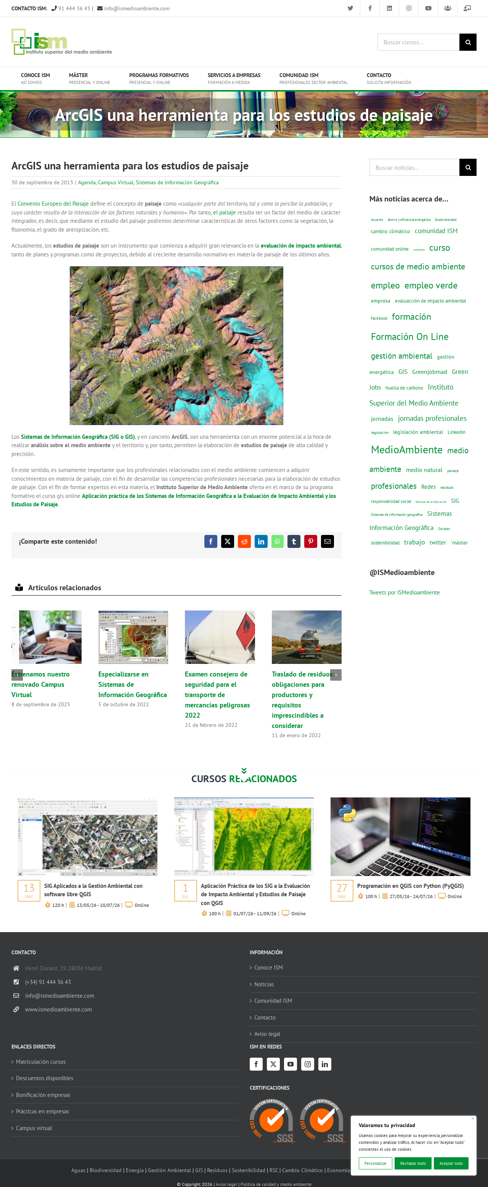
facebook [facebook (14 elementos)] (379, 318)
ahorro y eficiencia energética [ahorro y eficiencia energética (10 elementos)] (409, 219)
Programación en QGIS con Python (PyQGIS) (410, 885)
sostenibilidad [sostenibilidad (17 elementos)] (385, 543)
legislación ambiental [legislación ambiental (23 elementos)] (418, 431)
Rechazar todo (413, 1163)
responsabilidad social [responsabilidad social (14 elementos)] (391, 501)
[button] (17, 675)
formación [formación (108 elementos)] (411, 316)
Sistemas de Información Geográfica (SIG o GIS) (78, 436)
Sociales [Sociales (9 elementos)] (444, 529)
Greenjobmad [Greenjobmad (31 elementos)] (429, 371)
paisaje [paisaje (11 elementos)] (453, 470)
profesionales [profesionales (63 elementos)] (394, 486)
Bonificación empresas (43, 1094)
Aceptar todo (451, 1163)
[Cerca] (473, 1118)
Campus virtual (34, 1128)
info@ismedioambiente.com (133, 8)
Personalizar (375, 1163)
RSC (274, 1170)
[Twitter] (273, 1064)
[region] (414, 1146)
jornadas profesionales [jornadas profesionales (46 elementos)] (432, 418)
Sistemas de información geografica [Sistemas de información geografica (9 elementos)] (396, 514)
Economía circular (348, 1170)
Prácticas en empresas (42, 1111)
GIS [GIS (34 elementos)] (403, 371)
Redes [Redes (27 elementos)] (428, 486)
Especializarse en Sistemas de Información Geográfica (132, 684)
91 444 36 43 (70, 8)
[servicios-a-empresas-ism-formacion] (87, 800)
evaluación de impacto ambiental (301, 245)
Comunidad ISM (273, 1000)
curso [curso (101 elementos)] (439, 247)
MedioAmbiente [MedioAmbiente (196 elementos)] (407, 449)
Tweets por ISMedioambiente (404, 592)
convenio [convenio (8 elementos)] (419, 249)
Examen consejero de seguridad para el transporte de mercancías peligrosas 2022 (217, 695)
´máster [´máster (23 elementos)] (459, 542)
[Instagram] (307, 1064)
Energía (135, 1170)
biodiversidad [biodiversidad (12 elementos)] (445, 219)
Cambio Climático (302, 1170)
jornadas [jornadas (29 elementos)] (382, 418)
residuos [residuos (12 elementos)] (446, 487)
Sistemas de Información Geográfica (177, 182)
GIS (199, 1170)
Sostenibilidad (248, 1170)
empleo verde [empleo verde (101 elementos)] (431, 285)
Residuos (217, 1170)
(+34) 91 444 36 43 (48, 982)
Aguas (78, 1170)
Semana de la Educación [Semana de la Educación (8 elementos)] (431, 502)
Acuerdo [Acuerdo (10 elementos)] (377, 219)
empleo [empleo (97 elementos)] (385, 285)
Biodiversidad (106, 1170)
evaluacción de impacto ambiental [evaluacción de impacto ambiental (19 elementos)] (430, 301)
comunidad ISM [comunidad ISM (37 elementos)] (436, 230)
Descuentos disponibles (44, 1078)
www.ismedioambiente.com (58, 1009)
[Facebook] (256, 1064)
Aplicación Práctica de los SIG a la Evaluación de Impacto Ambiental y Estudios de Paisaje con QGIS (255, 894)
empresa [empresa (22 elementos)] (380, 300)
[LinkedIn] (324, 1064)
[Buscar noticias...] (414, 167)
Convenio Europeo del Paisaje (53, 203)
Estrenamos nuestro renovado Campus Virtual (40, 684)
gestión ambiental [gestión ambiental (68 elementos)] (401, 355)
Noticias (264, 984)
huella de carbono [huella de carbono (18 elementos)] (404, 388)
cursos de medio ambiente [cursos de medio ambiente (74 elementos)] (418, 266)
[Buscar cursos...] (418, 42)
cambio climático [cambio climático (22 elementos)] (390, 231)
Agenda (87, 182)
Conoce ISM (268, 967)
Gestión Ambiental (169, 1170)
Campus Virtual (115, 182)
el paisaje (224, 212)
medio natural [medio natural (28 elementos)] (424, 470)
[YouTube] (290, 1064)
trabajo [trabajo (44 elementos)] (414, 541)
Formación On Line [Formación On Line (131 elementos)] (410, 336)
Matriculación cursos (41, 1061)
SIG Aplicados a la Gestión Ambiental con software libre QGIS (93, 890)
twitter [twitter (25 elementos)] (438, 542)
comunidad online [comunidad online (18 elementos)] (390, 249)
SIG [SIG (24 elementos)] (455, 500)
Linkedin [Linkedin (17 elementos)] (457, 432)
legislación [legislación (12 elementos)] (379, 432)
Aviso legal (267, 1033)
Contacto (265, 1017)
